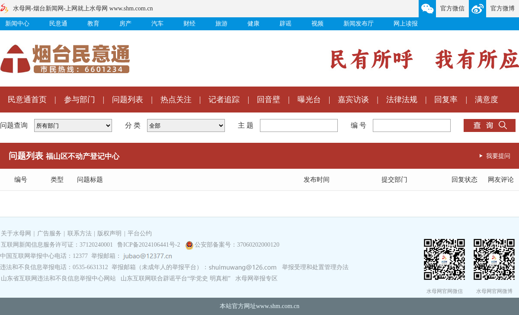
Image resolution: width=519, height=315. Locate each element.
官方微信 (452, 8)
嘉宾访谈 (353, 99)
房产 (125, 23)
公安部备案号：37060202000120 (237, 244)
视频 (317, 23)
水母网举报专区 (256, 278)
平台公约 (140, 233)
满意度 (486, 99)
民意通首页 (27, 99)
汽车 (157, 23)
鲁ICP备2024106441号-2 (149, 244)
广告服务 (49, 233)
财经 (189, 23)
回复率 (446, 99)
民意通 (58, 23)
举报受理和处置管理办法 (315, 267)
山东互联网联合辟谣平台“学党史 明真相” (176, 278)
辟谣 (285, 23)
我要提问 (498, 155)
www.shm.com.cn (278, 306)
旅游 (221, 23)
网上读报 (406, 23)
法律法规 (401, 99)
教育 (93, 23)
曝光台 (309, 99)
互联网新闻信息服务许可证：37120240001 (57, 244)
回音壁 (268, 99)
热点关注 (176, 99)
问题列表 (127, 99)
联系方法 (79, 233)
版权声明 (109, 233)
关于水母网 (17, 233)
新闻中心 (17, 23)
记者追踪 (224, 99)
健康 (253, 23)
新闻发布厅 (358, 23)
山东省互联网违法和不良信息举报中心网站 (58, 278)
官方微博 (502, 8)
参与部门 (79, 99)
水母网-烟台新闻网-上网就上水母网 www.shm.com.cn (83, 8)
